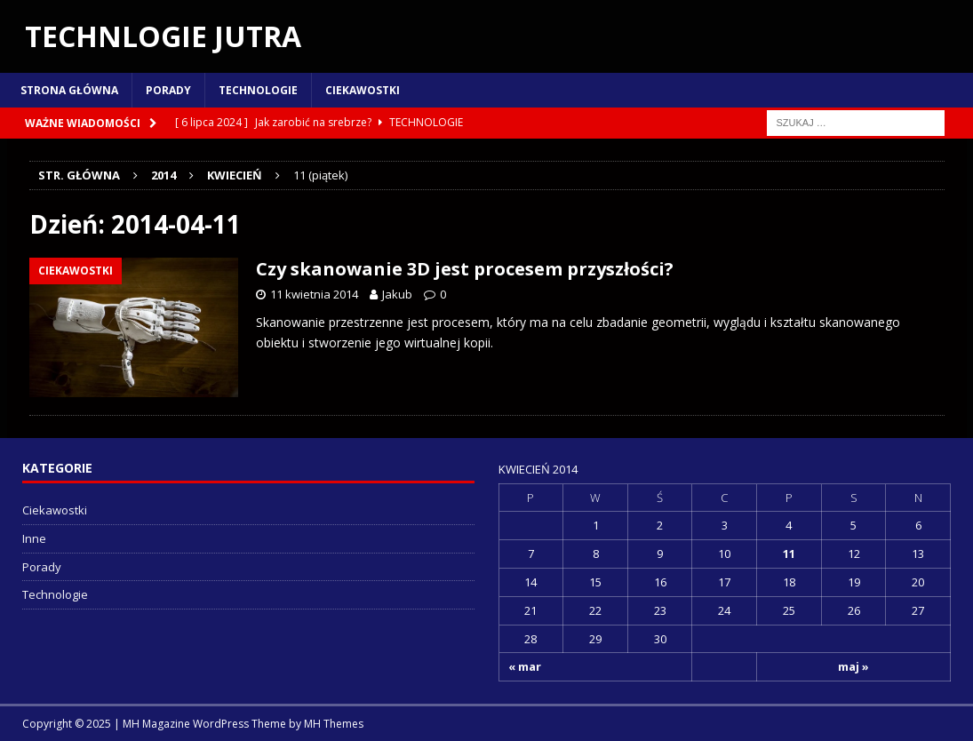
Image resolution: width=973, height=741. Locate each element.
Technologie (258, 90)
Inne (34, 538)
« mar (524, 666)
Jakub (397, 294)
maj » (853, 666)
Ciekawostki (362, 90)
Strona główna (69, 90)
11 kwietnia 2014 (314, 294)
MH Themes (333, 723)
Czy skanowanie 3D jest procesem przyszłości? (465, 269)
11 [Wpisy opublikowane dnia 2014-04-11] (789, 554)
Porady (168, 90)
